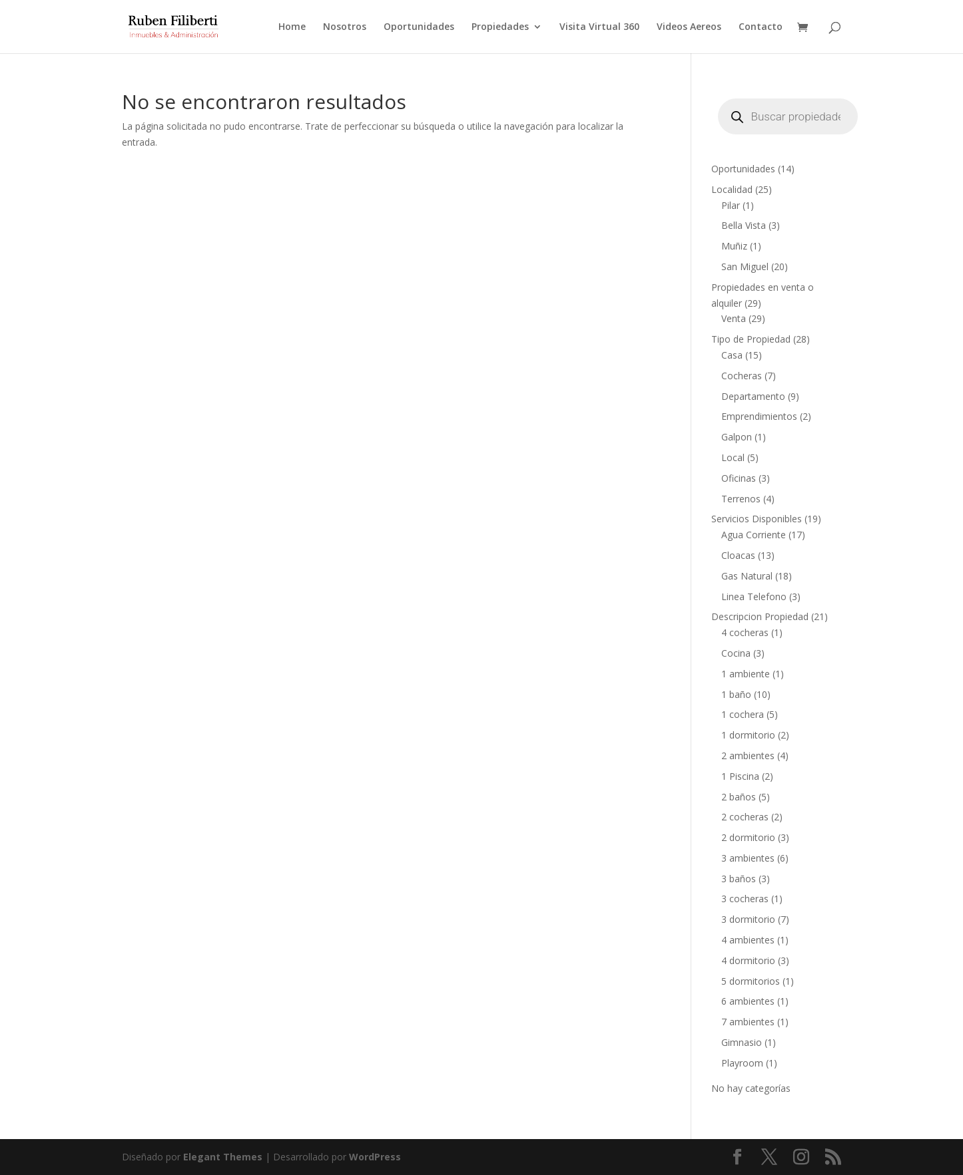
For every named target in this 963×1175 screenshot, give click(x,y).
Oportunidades (419, 27)
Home (292, 27)
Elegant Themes (222, 1156)
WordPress (375, 1156)
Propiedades (500, 27)
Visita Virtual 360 (599, 27)
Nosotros (344, 27)
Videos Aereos (689, 27)
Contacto (761, 27)
